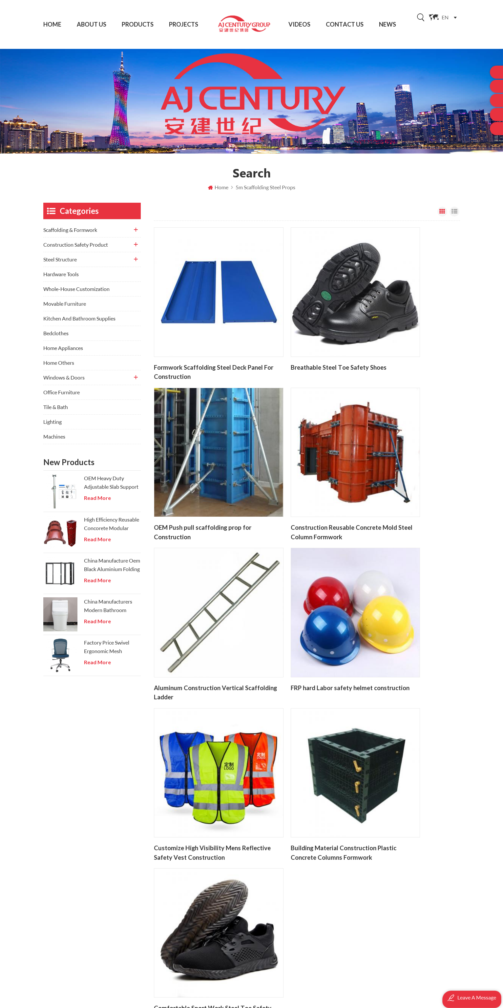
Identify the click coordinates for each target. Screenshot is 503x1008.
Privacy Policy (193, 941)
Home (52, 24)
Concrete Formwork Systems (305, 954)
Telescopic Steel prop (297, 904)
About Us (91, 24)
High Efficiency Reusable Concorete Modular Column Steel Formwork (111, 528)
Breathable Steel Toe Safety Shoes (298, 342)
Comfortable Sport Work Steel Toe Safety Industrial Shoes (404, 593)
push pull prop (290, 917)
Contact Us (345, 24)
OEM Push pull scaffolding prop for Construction (404, 342)
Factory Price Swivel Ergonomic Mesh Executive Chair (106, 652)
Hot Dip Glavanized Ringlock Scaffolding (312, 867)
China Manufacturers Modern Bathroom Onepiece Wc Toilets (108, 611)
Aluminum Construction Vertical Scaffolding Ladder (297, 467)
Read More (97, 502)
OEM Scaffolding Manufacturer (308, 842)
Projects (183, 24)
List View (454, 216)
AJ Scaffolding (308, 997)
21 (325, 621)
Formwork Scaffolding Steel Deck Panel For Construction (197, 342)
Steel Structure (60, 263)
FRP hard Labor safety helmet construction (403, 467)
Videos (299, 24)
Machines (54, 441)
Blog (182, 904)
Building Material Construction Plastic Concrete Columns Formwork (302, 593)
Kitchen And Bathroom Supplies (79, 322)
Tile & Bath (55, 411)
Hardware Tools (61, 278)
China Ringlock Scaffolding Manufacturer (312, 929)
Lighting (52, 426)
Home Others (58, 367)
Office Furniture (61, 396)
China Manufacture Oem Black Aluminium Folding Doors (112, 569)
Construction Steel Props (301, 892)
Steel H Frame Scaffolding (302, 941)
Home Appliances (63, 352)
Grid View (442, 216)
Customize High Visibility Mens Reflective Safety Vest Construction (200, 593)
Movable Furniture (64, 308)
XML (182, 929)
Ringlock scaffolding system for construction (312, 879)
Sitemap (186, 917)
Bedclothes (56, 337)
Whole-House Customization (76, 293)
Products (138, 24)
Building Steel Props (296, 854)
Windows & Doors (64, 382)
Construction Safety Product (75, 249)
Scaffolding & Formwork (70, 234)
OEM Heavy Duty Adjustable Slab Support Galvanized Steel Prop (111, 487)
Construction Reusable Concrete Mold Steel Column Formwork (197, 467)
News (387, 24)
